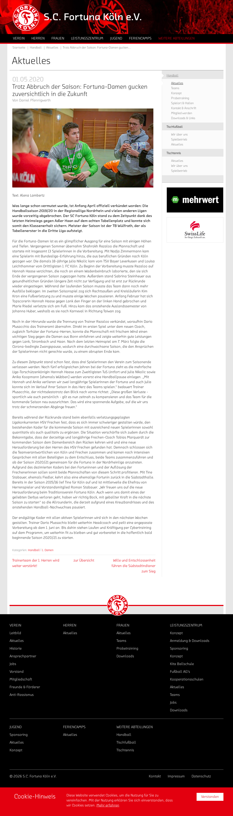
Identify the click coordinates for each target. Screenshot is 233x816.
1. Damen (47, 550)
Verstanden (210, 797)
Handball (34, 550)
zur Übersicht (83, 560)
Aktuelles (52, 47)
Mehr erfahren (107, 805)
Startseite (19, 47)
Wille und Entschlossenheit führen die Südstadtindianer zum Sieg (133, 566)
